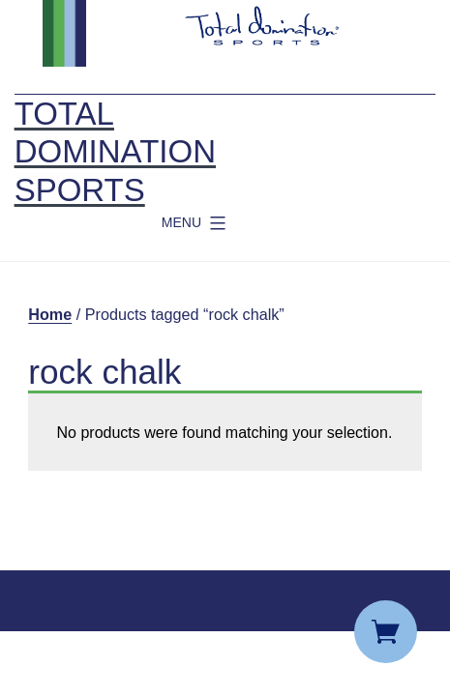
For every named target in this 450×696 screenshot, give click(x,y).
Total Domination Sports (115, 152)
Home (50, 314)
